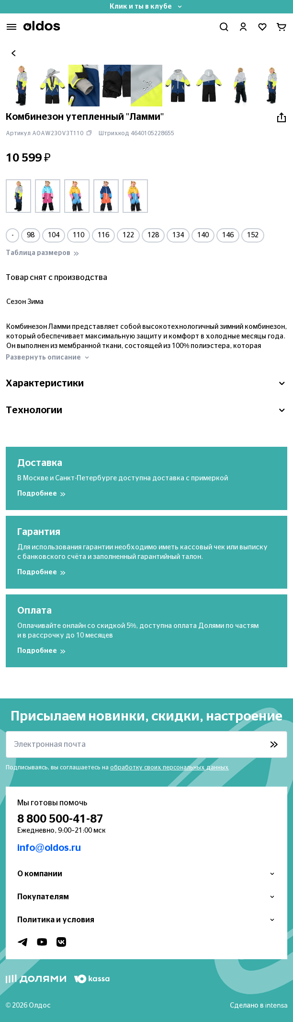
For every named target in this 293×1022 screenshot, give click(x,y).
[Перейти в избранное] (262, 27)
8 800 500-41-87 (60, 819)
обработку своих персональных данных (169, 767)
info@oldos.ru (49, 848)
